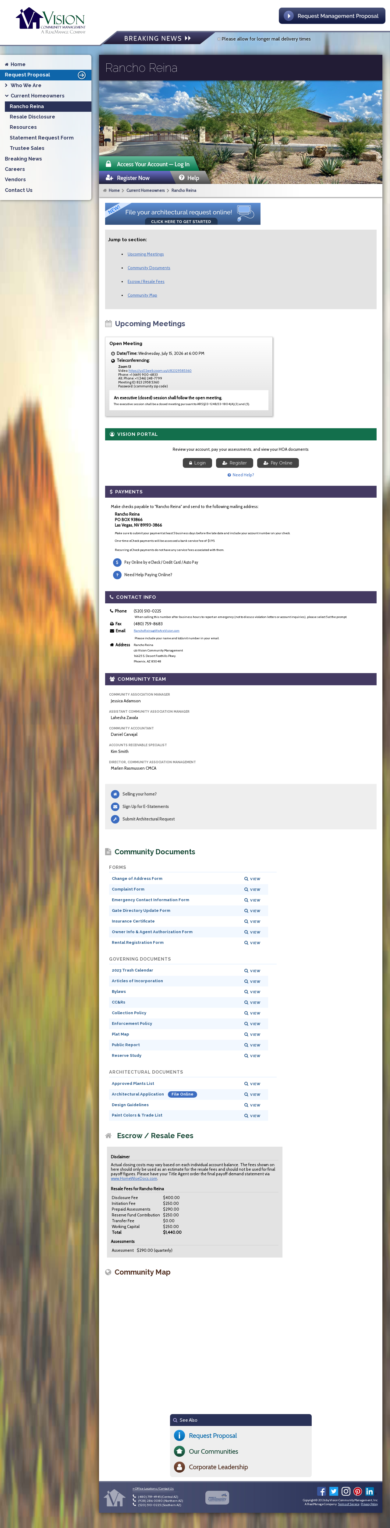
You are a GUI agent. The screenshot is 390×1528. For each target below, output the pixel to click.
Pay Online (278, 463)
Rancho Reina (184, 190)
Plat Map (120, 1034)
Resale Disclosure (32, 117)
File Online (182, 1094)
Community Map (142, 295)
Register (234, 463)
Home (114, 190)
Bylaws (119, 991)
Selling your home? (139, 794)
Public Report (126, 1045)
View (255, 879)
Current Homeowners (145, 190)
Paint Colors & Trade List (137, 1115)
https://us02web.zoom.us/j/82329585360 (160, 371)
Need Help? (241, 474)
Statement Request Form (42, 138)
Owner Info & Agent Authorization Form (152, 932)
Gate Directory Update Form (141, 910)
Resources (23, 127)
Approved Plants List (133, 1083)
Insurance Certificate (133, 921)
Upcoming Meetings (146, 254)
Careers (15, 169)
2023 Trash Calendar (132, 970)
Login (197, 463)
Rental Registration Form (138, 942)
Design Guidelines (130, 1105)
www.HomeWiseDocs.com (134, 1178)
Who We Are (26, 85)
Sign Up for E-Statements (145, 806)
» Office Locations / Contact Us (153, 1489)
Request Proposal (46, 75)
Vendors (15, 179)
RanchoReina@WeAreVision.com (156, 631)
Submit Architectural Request (148, 819)
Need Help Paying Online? (148, 574)
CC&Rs (118, 1002)
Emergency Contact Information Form (150, 900)
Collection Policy (129, 1013)
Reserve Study (126, 1055)
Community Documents (149, 267)
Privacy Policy (369, 1504)
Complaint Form (128, 889)
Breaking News (23, 159)
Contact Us (19, 190)
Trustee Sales (27, 148)
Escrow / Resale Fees (146, 281)
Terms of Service (348, 1504)
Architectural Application (138, 1094)
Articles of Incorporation (137, 981)
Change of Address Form (137, 878)
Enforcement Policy (132, 1023)
